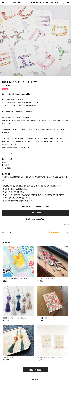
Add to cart (35, 213)
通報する (66, 224)
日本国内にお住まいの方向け (35, 219)
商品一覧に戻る (35, 370)
